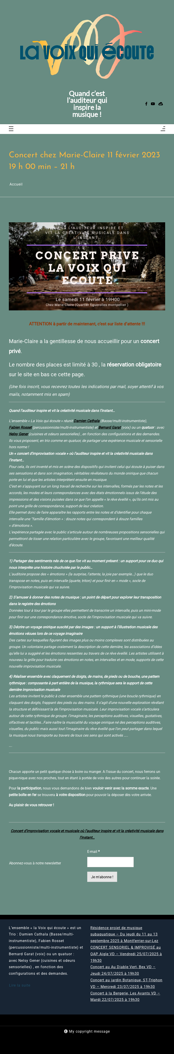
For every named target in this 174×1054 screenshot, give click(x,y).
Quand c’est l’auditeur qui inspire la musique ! (87, 104)
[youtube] (153, 104)
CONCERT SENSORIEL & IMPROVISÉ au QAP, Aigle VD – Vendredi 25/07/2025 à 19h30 (126, 954)
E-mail (93, 851)
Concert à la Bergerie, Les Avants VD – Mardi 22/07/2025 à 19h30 (125, 996)
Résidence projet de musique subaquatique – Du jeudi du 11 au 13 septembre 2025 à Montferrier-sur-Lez (124, 934)
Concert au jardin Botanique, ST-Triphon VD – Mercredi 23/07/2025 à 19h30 (126, 983)
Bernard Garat (109, 427)
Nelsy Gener (18, 434)
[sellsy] (160, 104)
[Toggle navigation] (11, 129)
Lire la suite (19, 985)
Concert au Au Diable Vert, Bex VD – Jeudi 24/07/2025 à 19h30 (123, 970)
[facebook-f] (146, 104)
